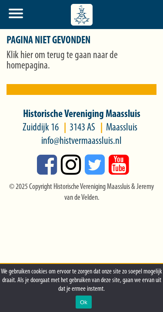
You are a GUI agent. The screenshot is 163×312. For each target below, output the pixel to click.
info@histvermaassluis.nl (81, 141)
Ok (83, 302)
